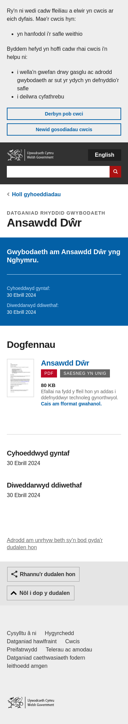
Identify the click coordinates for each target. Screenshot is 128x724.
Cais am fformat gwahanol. (71, 403)
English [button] (104, 155)
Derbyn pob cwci (64, 114)
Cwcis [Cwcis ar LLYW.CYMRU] (72, 641)
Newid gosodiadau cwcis (64, 129)
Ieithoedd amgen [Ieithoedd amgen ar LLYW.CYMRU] (27, 666)
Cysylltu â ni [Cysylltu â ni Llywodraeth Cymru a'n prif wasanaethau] (21, 633)
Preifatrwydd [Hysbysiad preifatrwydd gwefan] (22, 649)
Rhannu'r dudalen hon (47, 574)
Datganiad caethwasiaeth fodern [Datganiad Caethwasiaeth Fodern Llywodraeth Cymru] (46, 658)
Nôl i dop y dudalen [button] (44, 593)
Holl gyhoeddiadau (36, 194)
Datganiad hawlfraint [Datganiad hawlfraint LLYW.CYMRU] (32, 641)
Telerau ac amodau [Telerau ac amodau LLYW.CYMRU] (69, 649)
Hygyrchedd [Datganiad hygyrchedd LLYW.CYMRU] (59, 633)
